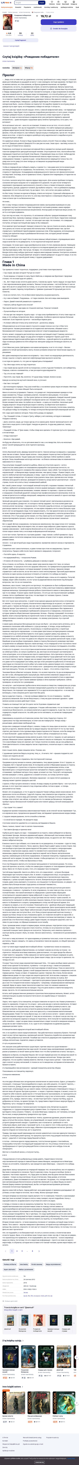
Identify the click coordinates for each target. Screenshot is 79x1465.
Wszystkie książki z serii (13, 1310)
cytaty (32, 35)
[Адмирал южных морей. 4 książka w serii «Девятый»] (53, 1323)
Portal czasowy (36, 1264)
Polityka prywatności (30, 1441)
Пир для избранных (35, 1416)
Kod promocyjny (7, 7)
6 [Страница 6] (32, 1251)
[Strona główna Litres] (6, 2)
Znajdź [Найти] (41, 3)
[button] (38, 1251)
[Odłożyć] (16, 1347)
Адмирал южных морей (8, 1371)
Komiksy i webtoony (51, 7)
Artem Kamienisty (8, 61)
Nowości (18, 7)
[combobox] (26, 3)
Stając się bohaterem (53, 1264)
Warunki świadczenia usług (32, 1437)
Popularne (27, 7)
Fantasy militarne (10, 1264)
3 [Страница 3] (22, 1251)
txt (49, 1296)
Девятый (60, 1370)
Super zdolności (9, 1269)
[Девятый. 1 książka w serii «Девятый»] (10, 1322)
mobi (42, 1296)
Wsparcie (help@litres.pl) (11, 1444)
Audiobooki (38, 7)
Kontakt (5, 1441)
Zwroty (5, 1447)
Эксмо (26, 1292)
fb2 (29, 1296)
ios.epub (37, 1296)
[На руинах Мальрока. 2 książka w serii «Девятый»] (25, 1323)
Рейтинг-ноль (58, 1416)
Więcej (63, 7)
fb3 (32, 1296)
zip (51, 1296)
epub (25, 1296)
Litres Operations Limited (39, 1457)
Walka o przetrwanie (26, 1269)
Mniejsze (17, 68)
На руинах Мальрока (25, 1371)
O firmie (5, 1437)
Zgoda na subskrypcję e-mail (33, 1444)
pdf (46, 1296)
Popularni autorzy (52, 1437)
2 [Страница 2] (16, 1251)
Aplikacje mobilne (8, 1451)
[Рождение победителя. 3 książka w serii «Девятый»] (39, 1323)
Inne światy (24, 1264)
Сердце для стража (45, 1370)
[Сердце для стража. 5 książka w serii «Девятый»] (68, 1323)
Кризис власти (7, 1416)
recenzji (20, 35)
